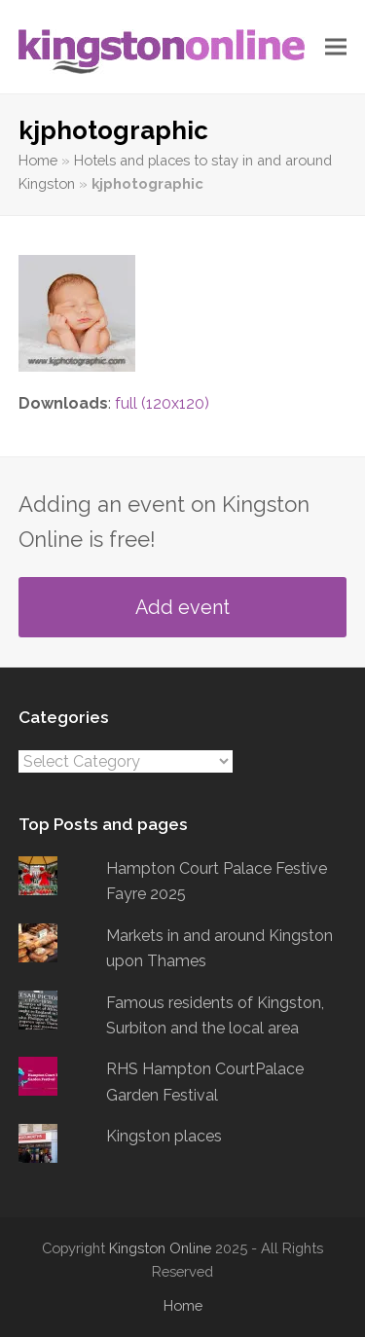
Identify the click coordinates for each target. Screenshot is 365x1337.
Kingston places (164, 1136)
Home (37, 160)
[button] (336, 47)
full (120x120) (162, 403)
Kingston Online (160, 1248)
